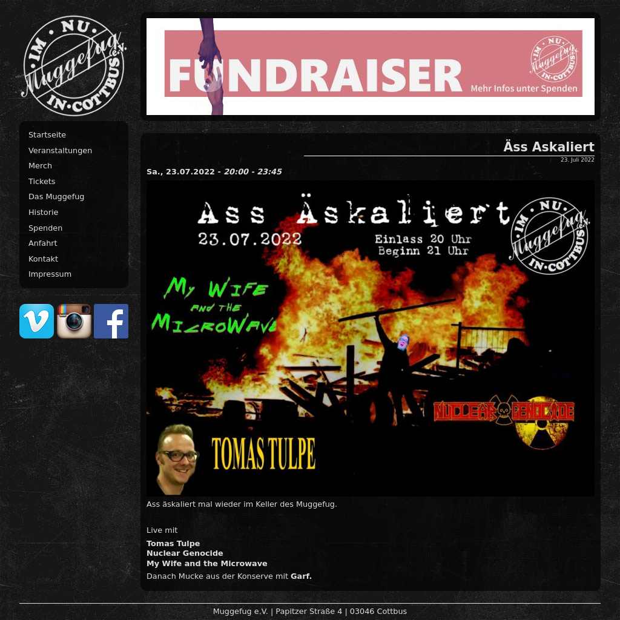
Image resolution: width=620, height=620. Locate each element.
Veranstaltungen (60, 150)
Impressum (49, 274)
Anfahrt (43, 243)
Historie (43, 212)
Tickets (42, 181)
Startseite (47, 134)
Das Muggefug (56, 196)
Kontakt (43, 258)
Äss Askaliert (549, 147)
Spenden (45, 227)
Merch (40, 165)
